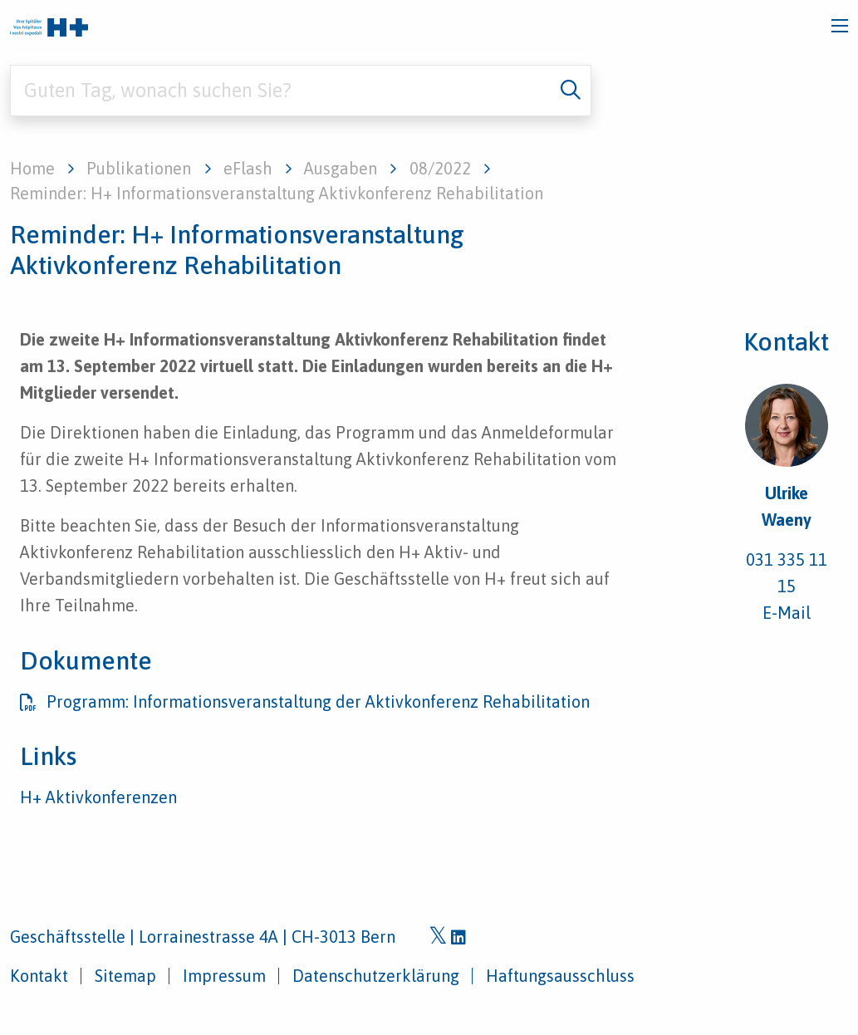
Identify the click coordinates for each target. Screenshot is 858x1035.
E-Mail (786, 612)
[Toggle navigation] (839, 25)
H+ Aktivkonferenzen (98, 797)
